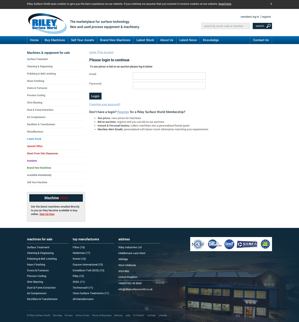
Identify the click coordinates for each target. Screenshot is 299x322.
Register (123, 112)
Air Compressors (36, 117)
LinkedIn (162, 315)
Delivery (118, 315)
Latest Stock (145, 40)
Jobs (127, 315)
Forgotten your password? (104, 104)
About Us (166, 40)
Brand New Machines (115, 40)
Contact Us (261, 40)
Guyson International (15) (88, 264)
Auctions (32, 160)
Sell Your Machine (37, 182)
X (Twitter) (138, 315)
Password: (95, 83)
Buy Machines (55, 40)
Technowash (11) (83, 287)
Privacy (69, 315)
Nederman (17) (81, 252)
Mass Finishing (35, 80)
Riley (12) (78, 276)
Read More (224, 3)
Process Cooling (36, 95)
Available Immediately (39, 175)
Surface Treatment (37, 59)
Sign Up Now (47, 214)
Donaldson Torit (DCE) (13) (88, 270)
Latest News (188, 40)
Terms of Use (82, 315)
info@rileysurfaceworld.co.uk (135, 289)
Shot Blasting (34, 102)
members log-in (250, 16)
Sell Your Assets (82, 40)
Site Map (57, 315)
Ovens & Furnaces (37, 88)
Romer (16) (79, 258)
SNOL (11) (79, 281)
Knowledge (211, 40)
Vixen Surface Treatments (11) (91, 293)
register (266, 16)
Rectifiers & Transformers (41, 124)
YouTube (151, 315)
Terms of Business (102, 315)
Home (34, 40)
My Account (106, 52)
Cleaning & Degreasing (40, 66)
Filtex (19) (79, 247)
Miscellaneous (35, 131)
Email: (93, 74)
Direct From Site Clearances (42, 153)
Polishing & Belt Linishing (41, 73)
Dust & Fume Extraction (40, 109)
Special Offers (35, 146)
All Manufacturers (83, 299)
